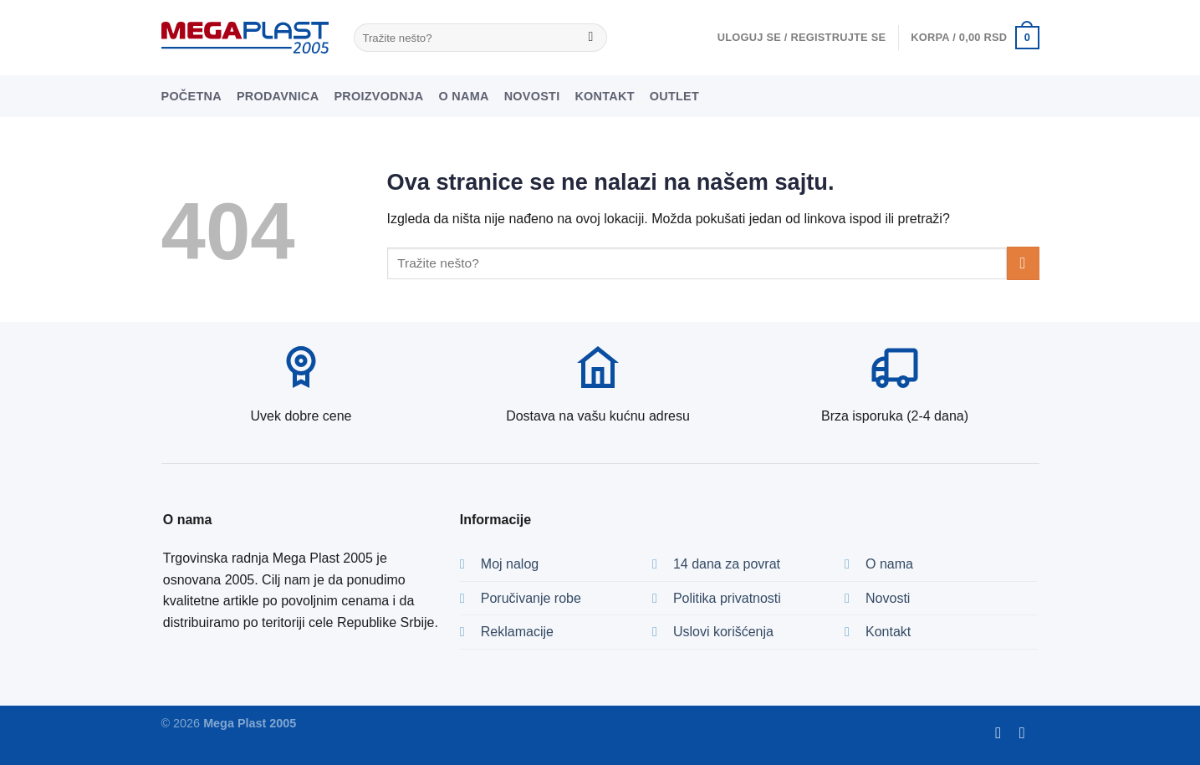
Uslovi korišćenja (723, 632)
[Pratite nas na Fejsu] (1003, 733)
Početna (191, 96)
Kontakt (604, 96)
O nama (464, 96)
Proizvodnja (378, 96)
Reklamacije (517, 632)
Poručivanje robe (531, 598)
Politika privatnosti (727, 598)
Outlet (674, 96)
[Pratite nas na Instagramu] (1027, 733)
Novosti (532, 96)
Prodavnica (278, 96)
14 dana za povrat (726, 564)
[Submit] (591, 37)
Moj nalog (510, 564)
